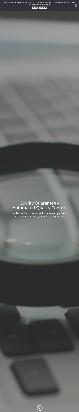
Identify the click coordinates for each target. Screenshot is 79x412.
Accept (34, 7)
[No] (76, 5)
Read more (43, 7)
